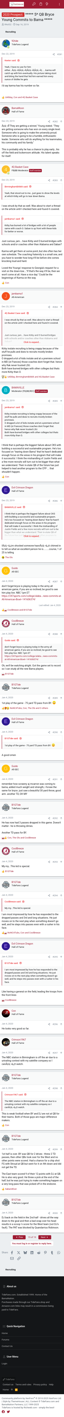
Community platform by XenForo (31, 1398)
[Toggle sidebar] (59, 4)
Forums (5, 1339)
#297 (55, 1053)
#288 (55, 634)
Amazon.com (8, 1306)
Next (45, 1237)
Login (4, 1363)
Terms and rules (23, 1384)
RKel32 (7, 24)
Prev (19, 1237)
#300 (55, 1213)
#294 (55, 895)
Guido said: (10, 640)
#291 (55, 779)
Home (5, 1333)
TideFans (9, 1379)
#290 (55, 732)
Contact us (7, 1346)
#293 (55, 862)
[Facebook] (3, 1411)
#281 (59, 54)
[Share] (53, 54)
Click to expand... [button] (32, 342)
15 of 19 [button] (32, 1237)
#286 (55, 501)
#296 (55, 1024)
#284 (55, 307)
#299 (55, 1149)
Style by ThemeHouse (13, 1401)
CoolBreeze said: (13, 901)
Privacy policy (40, 1384)
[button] (5, 4)
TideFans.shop (38, 1302)
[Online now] (8, 47)
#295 (55, 957)
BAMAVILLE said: (13, 507)
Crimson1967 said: (14, 1094)
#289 (55, 698)
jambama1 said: (12, 219)
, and (21, 97)
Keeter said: (10, 60)
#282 (55, 121)
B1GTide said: (11, 738)
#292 (55, 818)
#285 (55, 401)
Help (51, 1384)
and (20, 610)
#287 (55, 581)
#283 (55, 180)
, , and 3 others (29, 708)
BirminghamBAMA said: (16, 186)
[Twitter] (8, 1411)
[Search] (53, 4)
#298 (55, 1088)
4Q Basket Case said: (15, 313)
